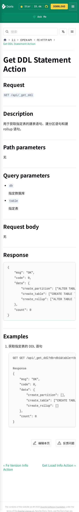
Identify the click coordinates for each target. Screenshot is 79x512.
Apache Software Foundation (52, 507)
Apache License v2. (26, 511)
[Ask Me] (39, 17)
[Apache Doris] (7, 6)
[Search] (30, 31)
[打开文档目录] (72, 31)
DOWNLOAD (59, 6)
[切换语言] (63, 31)
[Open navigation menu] (73, 6)
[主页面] (5, 40)
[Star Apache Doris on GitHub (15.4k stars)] (34, 6)
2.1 (13, 40)
